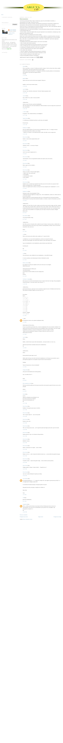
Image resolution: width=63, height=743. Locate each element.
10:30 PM (25, 511)
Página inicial (40, 516)
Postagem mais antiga (57, 516)
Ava (23, 234)
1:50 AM (24, 200)
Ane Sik (24, 337)
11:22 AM (25, 284)
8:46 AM (24, 212)
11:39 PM (25, 86)
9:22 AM (24, 250)
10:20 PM (25, 429)
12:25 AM (25, 124)
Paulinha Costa (25, 127)
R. (23, 318)
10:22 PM (25, 449)
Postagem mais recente (24, 516)
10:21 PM (25, 436)
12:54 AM (25, 134)
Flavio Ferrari (25, 137)
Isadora (24, 66)
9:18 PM (24, 391)
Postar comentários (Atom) (27, 519)
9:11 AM (24, 231)
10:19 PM (25, 422)
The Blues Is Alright (26, 279)
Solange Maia (25, 369)
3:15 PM (24, 366)
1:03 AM (24, 140)
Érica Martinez (25, 215)
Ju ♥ (23, 497)
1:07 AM (24, 179)
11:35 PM (25, 75)
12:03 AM (25, 99)
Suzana (24, 394)
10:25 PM (25, 468)
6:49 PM (24, 380)
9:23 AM (24, 259)
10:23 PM (25, 455)
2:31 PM (24, 334)
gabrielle (24, 78)
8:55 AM (24, 219)
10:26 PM (25, 475)
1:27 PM (24, 315)
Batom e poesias (25, 262)
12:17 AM (25, 115)
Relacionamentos (24, 19)
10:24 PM (25, 462)
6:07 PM (24, 501)
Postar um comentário (23, 514)
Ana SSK (24, 89)
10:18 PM (25, 416)
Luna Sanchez (25, 478)
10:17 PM (25, 403)
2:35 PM (24, 347)
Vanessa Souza (25, 118)
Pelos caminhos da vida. (27, 383)
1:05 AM (24, 160)
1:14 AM (24, 188)
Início (2, 14)
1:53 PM (24, 322)
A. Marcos (24, 111)
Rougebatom (25, 504)
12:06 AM (25, 108)
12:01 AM (25, 92)
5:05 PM (24, 494)
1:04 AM (24, 147)
